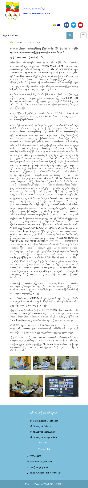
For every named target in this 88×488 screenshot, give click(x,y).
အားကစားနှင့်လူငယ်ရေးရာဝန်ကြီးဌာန (34, 9)
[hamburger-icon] (83, 35)
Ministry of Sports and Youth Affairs (36, 13)
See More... (44, 442)
